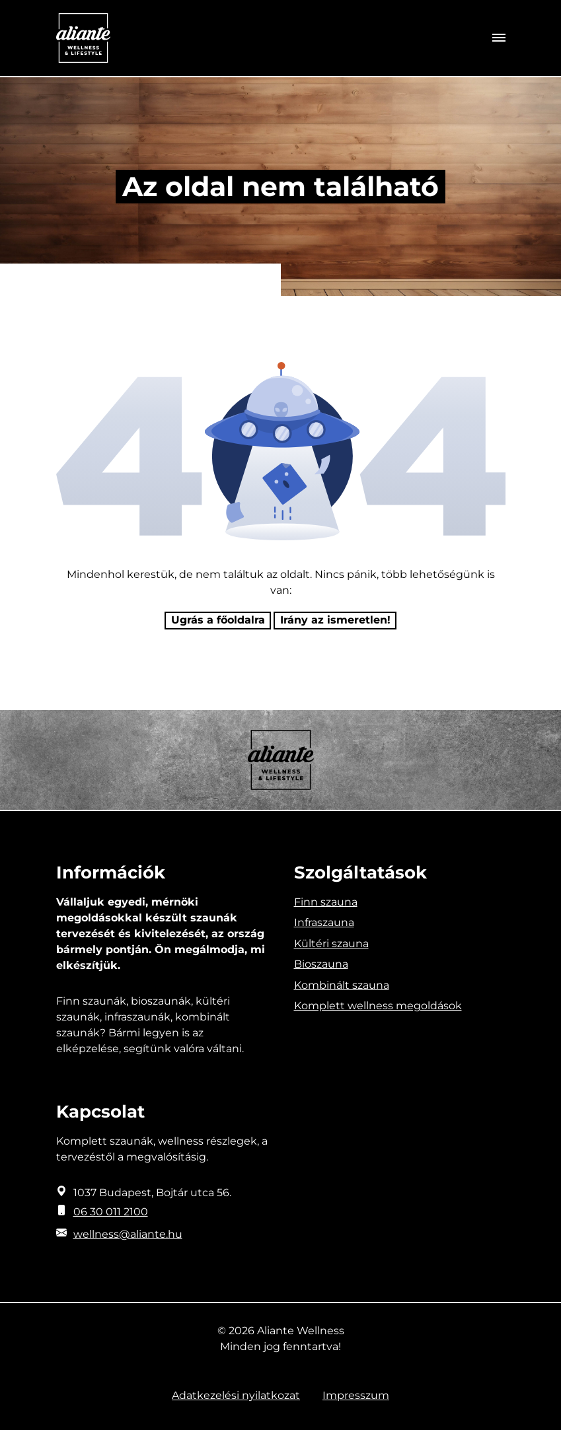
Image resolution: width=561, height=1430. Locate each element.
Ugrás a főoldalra (218, 620)
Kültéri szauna (331, 943)
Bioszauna (321, 964)
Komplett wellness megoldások (378, 1005)
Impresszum (355, 1395)
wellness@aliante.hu (127, 1234)
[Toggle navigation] (498, 38)
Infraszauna (324, 922)
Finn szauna (325, 902)
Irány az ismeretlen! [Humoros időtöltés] (335, 620)
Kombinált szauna (341, 985)
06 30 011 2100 (110, 1211)
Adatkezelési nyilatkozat (236, 1395)
